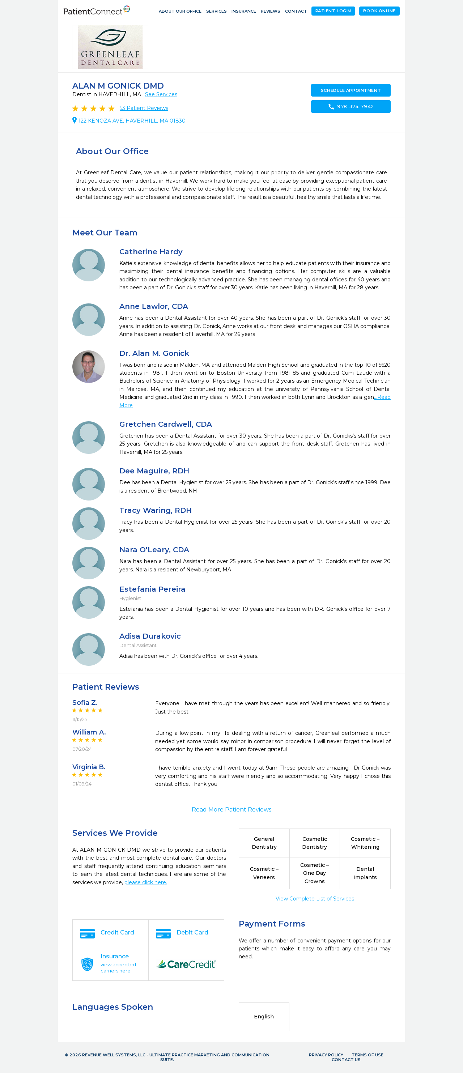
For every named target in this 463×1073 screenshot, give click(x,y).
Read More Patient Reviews (231, 809)
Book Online (379, 10)
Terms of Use (367, 1054)
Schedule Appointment (351, 90)
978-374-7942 (351, 106)
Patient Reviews (144, 108)
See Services (161, 94)
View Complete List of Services (315, 898)
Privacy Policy (326, 1054)
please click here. (145, 882)
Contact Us (346, 1059)
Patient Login (333, 10)
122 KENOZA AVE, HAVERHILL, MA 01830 (132, 121)
